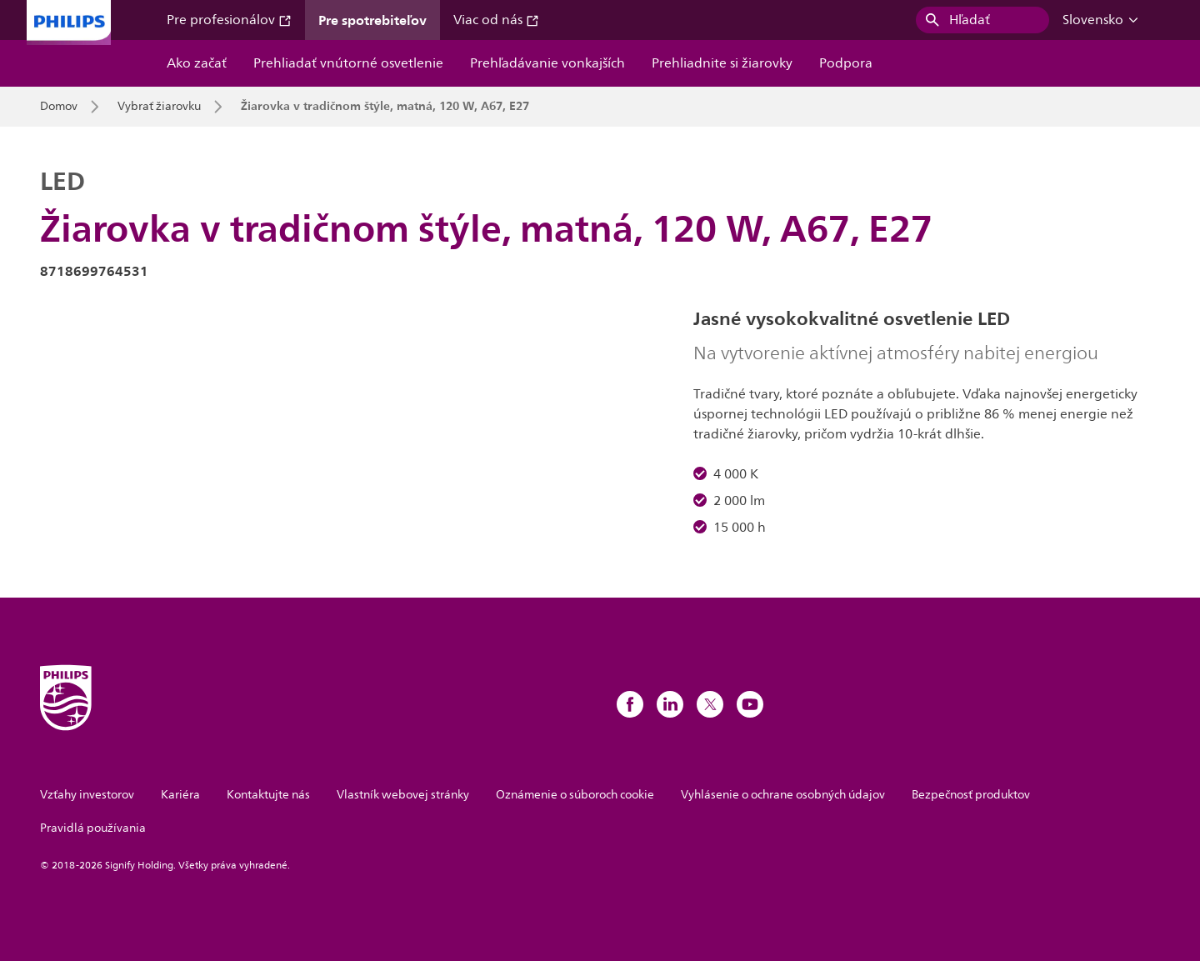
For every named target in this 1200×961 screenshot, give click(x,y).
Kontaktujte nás (268, 794)
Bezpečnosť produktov (971, 794)
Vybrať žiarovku (159, 106)
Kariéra (180, 794)
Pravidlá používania (93, 828)
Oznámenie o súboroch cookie (575, 794)
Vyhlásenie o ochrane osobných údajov (783, 794)
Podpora (845, 63)
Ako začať (197, 63)
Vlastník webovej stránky (403, 794)
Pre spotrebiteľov (372, 20)
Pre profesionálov (229, 20)
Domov (59, 106)
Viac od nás (496, 20)
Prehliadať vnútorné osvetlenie (348, 63)
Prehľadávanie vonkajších (547, 63)
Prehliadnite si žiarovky (722, 63)
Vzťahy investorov (87, 794)
